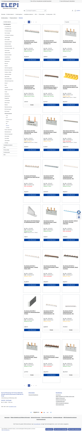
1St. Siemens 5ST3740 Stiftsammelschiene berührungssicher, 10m (68, 357)
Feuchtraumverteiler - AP (9, 48)
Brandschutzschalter (9, 70)
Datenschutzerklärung (61, 399)
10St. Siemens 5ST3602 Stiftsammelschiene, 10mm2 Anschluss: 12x (30, 132)
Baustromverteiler (8, 54)
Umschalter (7, 138)
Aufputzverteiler (8, 43)
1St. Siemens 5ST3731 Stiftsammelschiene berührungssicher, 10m (68, 177)
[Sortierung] (72, 22)
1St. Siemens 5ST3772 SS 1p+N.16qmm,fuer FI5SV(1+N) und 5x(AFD (31, 177)
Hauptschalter (7, 37)
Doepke (7, 121)
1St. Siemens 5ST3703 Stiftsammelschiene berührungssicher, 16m (49, 177)
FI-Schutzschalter (8, 30)
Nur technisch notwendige (61, 429)
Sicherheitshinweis (60, 404)
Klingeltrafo (7, 98)
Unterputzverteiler (8, 41)
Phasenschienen (8, 113)
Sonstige (6, 142)
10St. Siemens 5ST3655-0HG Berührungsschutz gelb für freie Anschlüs (70, 87)
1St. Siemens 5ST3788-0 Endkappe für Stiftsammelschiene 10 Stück (32, 312)
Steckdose (7, 93)
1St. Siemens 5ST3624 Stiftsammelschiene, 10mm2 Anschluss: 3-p (30, 42)
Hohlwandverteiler (8, 46)
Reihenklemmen (8, 131)
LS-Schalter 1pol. (8, 26)
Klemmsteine (7, 61)
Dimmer (6, 83)
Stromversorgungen (8, 134)
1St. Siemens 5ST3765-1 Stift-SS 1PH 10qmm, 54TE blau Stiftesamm (70, 222)
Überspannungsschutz (9, 80)
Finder (6, 91)
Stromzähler (7, 136)
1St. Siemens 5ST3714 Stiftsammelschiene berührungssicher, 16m (68, 312)
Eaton (6, 85)
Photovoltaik (6, 149)
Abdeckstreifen (8, 59)
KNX (5, 147)
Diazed (6, 65)
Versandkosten (37, 424)
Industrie (6, 87)
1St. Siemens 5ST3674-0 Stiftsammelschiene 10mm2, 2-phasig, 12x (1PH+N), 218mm (51, 87)
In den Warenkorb (32, 59)
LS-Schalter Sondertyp (9, 35)
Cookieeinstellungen (60, 401)
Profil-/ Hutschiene (8, 129)
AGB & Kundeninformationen (62, 403)
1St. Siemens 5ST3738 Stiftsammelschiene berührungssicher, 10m (29, 87)
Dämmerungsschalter (9, 89)
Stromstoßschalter (8, 78)
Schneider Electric (9, 119)
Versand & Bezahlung (33, 394)
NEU (5, 154)
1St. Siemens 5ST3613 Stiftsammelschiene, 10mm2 (69, 41)
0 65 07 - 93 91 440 (6, 400)
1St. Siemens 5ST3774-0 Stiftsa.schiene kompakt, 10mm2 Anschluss (51, 357)
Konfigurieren (49, 429)
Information (32, 392)
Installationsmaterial (8, 145)
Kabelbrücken (7, 96)
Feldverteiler (7, 50)
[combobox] (35, 10)
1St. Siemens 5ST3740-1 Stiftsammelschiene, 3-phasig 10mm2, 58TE (31, 267)
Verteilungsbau (7, 24)
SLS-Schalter (7, 39)
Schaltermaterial (7, 21)
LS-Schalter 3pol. (8, 28)
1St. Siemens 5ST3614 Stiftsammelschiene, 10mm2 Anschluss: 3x (50, 132)
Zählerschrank (7, 52)
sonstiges (7, 127)
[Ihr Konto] (72, 10)
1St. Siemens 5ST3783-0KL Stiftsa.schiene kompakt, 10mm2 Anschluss (51, 267)
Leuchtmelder (7, 100)
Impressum (58, 394)
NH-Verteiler (7, 111)
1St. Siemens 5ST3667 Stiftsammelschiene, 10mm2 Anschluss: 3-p (50, 42)
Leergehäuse (7, 56)
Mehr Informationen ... (6, 429)
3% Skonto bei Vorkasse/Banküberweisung (10, 1)
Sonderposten (7, 152)
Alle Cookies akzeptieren (74, 429)
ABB (6, 123)
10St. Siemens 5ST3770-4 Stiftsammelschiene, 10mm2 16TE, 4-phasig (71, 132)
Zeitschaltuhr (7, 140)
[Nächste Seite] (34, 22)
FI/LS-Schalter (7, 33)
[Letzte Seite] (36, 22)
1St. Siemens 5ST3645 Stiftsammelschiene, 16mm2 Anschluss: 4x (50, 222)
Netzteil (6, 104)
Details (32, 104)
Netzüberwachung (8, 107)
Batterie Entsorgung (60, 398)
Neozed (6, 63)
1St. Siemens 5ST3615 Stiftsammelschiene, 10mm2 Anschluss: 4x (30, 357)
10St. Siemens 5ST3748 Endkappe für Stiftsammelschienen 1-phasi (32, 221)
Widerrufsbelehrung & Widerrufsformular (65, 396)
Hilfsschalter (7, 76)
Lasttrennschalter (8, 74)
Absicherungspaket (8, 67)
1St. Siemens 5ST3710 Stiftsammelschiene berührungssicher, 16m (49, 312)
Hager (7, 115)
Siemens (7, 125)
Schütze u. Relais (8, 72)
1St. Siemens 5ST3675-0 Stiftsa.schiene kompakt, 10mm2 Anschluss (70, 267)
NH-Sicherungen (8, 109)
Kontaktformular (12, 406)
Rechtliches (59, 392)
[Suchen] (24, 10)
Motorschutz (7, 102)
